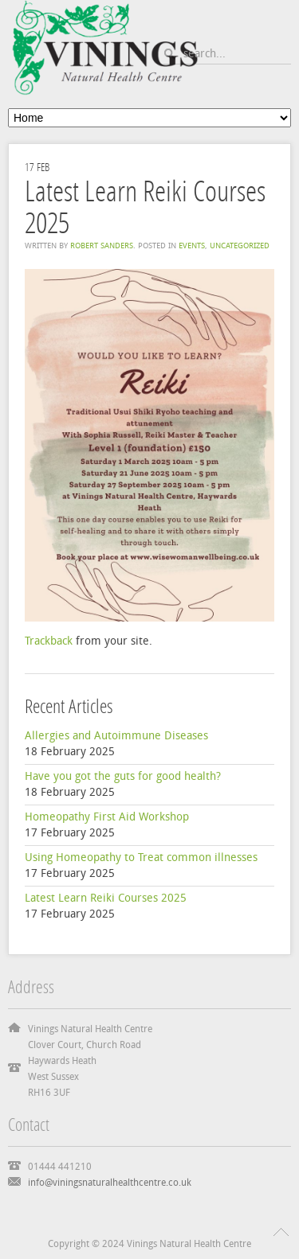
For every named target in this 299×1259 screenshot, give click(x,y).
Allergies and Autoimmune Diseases (116, 736)
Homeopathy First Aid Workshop (107, 817)
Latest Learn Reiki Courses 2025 (106, 898)
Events (192, 246)
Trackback (49, 641)
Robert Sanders (101, 246)
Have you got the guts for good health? (123, 776)
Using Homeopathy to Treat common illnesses (141, 857)
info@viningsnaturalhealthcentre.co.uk (109, 1182)
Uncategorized (239, 246)
